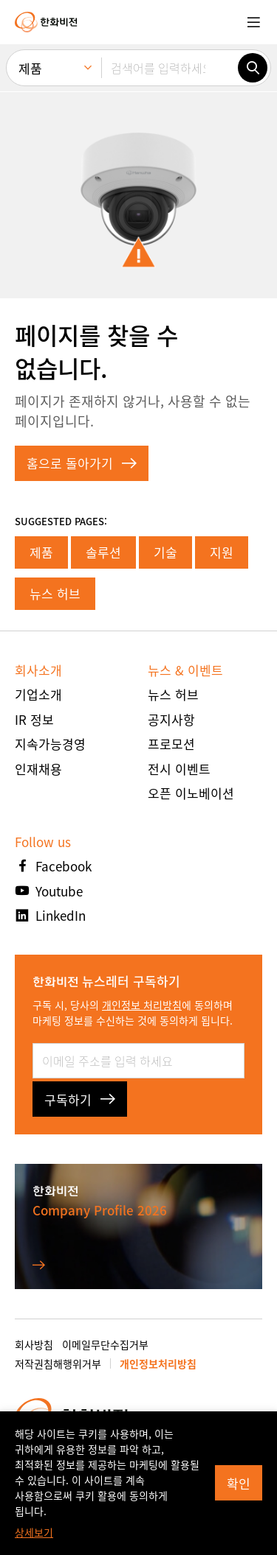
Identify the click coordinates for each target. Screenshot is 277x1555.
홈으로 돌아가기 (82, 463)
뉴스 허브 (55, 593)
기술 (165, 552)
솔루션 (103, 552)
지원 (221, 552)
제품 (41, 552)
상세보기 (34, 1532)
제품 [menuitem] (30, 68)
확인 (238, 1483)
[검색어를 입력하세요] (169, 67)
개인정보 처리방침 (142, 1004)
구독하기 (79, 1099)
